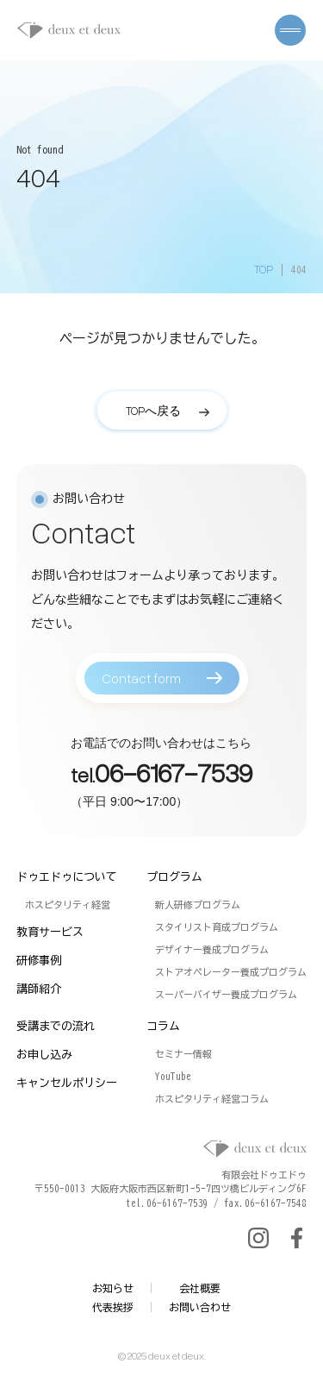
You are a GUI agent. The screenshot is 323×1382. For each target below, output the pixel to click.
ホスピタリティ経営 (67, 904)
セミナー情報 (183, 1053)
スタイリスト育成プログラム (216, 927)
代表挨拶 (113, 1307)
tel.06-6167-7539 (167, 1203)
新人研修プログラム (197, 904)
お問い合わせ (200, 1307)
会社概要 (200, 1288)
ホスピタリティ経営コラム (212, 1098)
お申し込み (44, 1054)
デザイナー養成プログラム (212, 949)
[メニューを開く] (290, 30)
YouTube (173, 1076)
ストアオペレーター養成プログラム (231, 972)
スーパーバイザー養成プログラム (226, 994)
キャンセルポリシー (66, 1083)
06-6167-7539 (173, 780)
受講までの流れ (55, 1026)
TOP (263, 269)
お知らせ (113, 1288)
